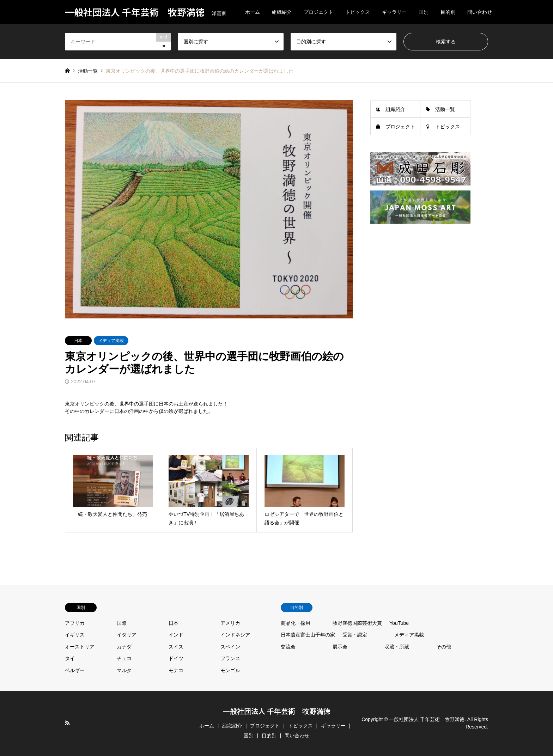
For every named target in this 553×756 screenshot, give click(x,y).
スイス (176, 647)
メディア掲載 (111, 340)
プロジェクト (318, 12)
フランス (230, 658)
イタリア (126, 635)
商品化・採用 (295, 623)
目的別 (447, 12)
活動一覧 (445, 109)
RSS (67, 722)
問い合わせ (479, 12)
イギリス (75, 635)
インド (176, 635)
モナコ (176, 670)
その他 (443, 647)
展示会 (340, 647)
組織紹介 (282, 12)
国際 (122, 623)
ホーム (252, 12)
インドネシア (235, 635)
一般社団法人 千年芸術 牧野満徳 (276, 711)
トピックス (357, 12)
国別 (424, 12)
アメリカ (230, 623)
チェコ (124, 658)
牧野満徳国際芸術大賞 (357, 623)
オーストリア (80, 647)
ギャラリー (394, 12)
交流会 (288, 647)
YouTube (399, 623)
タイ (70, 658)
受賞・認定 (354, 635)
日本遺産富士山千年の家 (308, 635)
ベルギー (75, 670)
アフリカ (75, 623)
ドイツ (176, 658)
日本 (78, 340)
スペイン (230, 647)
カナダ (124, 647)
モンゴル (230, 670)
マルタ (124, 670)
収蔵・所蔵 (396, 647)
